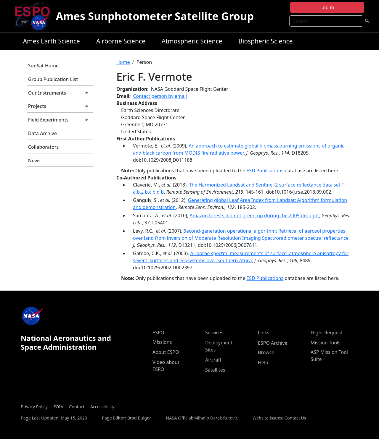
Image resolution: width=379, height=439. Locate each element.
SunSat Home (43, 65)
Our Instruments (58, 94)
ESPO (158, 332)
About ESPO (165, 352)
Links (263, 332)
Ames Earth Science (51, 41)
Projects (58, 107)
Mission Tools (326, 342)
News (34, 160)
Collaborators (43, 147)
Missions (162, 342)
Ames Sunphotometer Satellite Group (155, 16)
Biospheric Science (265, 41)
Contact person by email (160, 96)
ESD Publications (264, 170)
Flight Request (326, 332)
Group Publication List (53, 79)
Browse (266, 352)
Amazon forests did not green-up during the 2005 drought (254, 215)
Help (263, 362)
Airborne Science (120, 41)
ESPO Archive (272, 343)
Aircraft (213, 360)
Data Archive (42, 133)
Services (214, 332)
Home (123, 62)
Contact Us (295, 418)
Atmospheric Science (192, 41)
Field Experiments (58, 121)
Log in (327, 7)
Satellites (215, 370)
